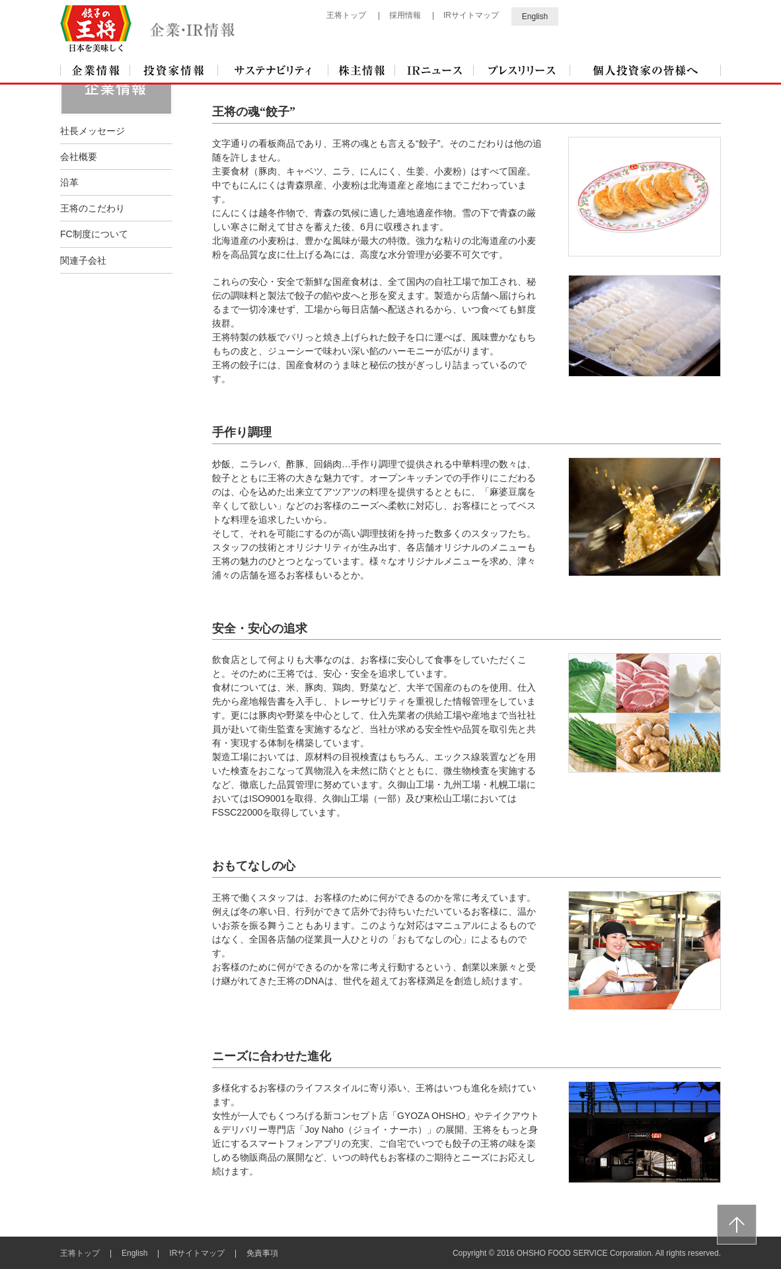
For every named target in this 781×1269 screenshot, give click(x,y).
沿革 (69, 181)
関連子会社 (83, 259)
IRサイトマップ (471, 15)
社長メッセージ (92, 130)
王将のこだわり (92, 207)
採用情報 (405, 15)
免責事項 (262, 1252)
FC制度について (94, 233)
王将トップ (346, 15)
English (535, 15)
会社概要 (78, 156)
